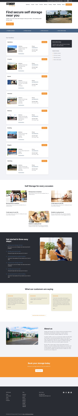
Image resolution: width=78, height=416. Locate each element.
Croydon (32, 4)
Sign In (63, 4)
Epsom (37, 4)
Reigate (54, 4)
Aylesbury (28, 4)
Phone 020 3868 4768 (58, 0)
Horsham (41, 4)
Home (7, 394)
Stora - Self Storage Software (28, 414)
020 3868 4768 (42, 394)
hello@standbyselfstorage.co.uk (45, 395)
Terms (7, 397)
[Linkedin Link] (71, 392)
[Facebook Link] (63, 392)
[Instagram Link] (66, 392)
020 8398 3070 (35, 64)
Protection (8, 400)
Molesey (45, 4)
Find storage (39, 370)
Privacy (7, 398)
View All (24, 406)
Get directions (21, 53)
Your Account (8, 395)
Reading (50, 4)
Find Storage (68, 4)
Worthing (59, 4)
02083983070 (35, 47)
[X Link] (68, 392)
